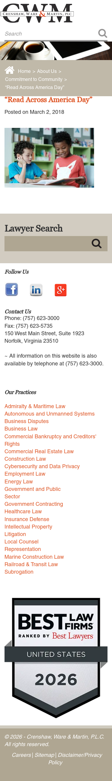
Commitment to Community (33, 79)
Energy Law (18, 481)
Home (24, 71)
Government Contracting (33, 504)
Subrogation (18, 572)
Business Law (21, 428)
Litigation (15, 534)
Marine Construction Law (34, 557)
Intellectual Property (28, 526)
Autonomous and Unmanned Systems (49, 414)
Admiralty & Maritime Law (34, 406)
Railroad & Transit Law (31, 564)
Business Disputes (26, 421)
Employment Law (24, 474)
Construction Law (25, 459)
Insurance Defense (26, 519)
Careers (21, 755)
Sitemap (44, 755)
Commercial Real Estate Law (39, 451)
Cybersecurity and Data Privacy (42, 466)
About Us (47, 71)
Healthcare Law (23, 511)
